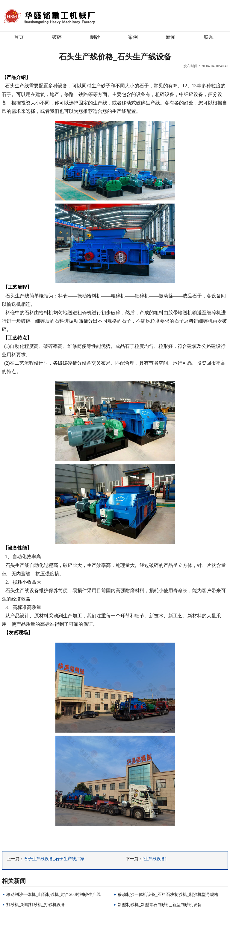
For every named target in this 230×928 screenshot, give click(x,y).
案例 (133, 37)
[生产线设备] (154, 859)
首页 (19, 37)
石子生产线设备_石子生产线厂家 (54, 859)
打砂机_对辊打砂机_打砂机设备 (35, 904)
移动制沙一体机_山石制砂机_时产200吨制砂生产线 (53, 894)
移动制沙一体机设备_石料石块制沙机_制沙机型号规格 (168, 894)
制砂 (95, 37)
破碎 (57, 37)
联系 (209, 37)
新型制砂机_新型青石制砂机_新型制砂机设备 (160, 904)
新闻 (170, 37)
